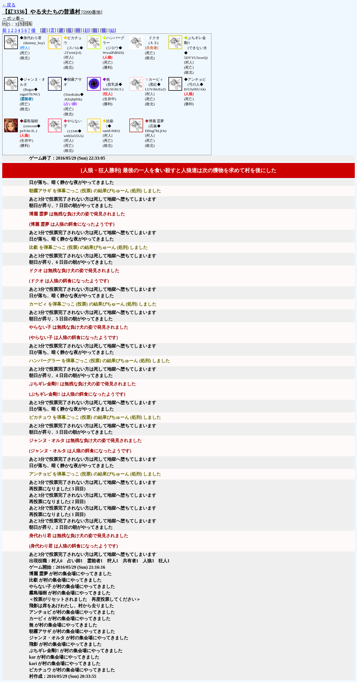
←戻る (9, 5)
